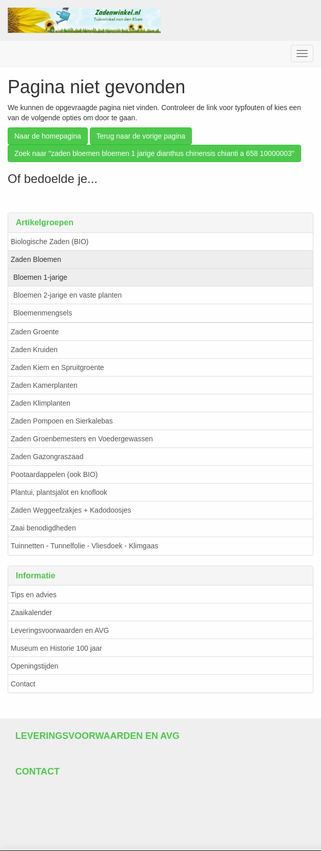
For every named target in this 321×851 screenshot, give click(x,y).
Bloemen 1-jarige (40, 277)
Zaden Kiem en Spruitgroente (57, 367)
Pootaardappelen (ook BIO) (54, 474)
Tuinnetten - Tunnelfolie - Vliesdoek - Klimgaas (84, 546)
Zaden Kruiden (34, 349)
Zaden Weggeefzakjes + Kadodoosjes (71, 510)
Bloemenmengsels (42, 313)
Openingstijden (34, 666)
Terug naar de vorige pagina (140, 136)
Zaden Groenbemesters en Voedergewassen (82, 439)
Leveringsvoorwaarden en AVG (60, 630)
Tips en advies (34, 595)
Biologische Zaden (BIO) (50, 241)
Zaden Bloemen (36, 259)
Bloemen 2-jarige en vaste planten (67, 295)
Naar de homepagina (47, 136)
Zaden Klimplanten (40, 403)
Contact (23, 684)
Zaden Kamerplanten (44, 385)
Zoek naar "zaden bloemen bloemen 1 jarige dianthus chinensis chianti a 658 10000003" (154, 153)
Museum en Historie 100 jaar (56, 648)
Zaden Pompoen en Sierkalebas (62, 421)
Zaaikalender (31, 612)
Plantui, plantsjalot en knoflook (59, 492)
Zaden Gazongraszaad (47, 457)
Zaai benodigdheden (43, 528)
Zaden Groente (35, 332)
